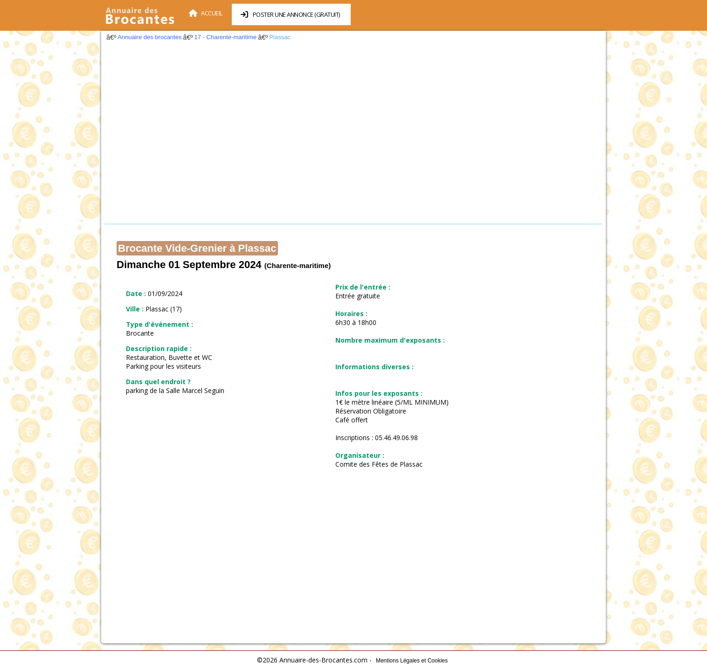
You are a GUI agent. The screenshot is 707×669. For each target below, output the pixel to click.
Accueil (205, 13)
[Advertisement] (353, 135)
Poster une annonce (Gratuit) (290, 14)
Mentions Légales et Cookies (412, 660)
